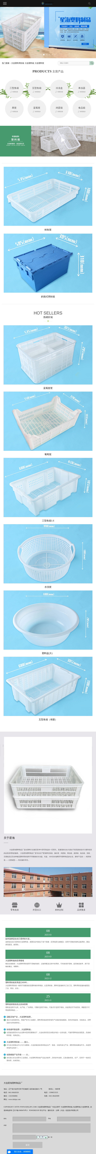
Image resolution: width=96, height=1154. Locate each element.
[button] (41, 54)
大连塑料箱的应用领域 (14, 961)
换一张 (50, 1137)
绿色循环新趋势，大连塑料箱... (19, 1029)
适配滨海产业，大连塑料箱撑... (19, 1017)
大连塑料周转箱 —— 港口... (18, 1042)
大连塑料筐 (39, 63)
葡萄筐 (48, 454)
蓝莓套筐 (48, 388)
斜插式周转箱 (48, 296)
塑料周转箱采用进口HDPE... (16, 982)
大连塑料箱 (29, 63)
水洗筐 (48, 587)
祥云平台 (43, 1110)
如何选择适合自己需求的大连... (18, 939)
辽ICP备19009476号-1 (20, 1110)
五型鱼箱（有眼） (48, 719)
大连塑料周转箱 (17, 63)
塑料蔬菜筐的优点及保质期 (16, 1004)
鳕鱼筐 (48, 229)
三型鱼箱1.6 (48, 520)
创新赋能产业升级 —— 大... (18, 1055)
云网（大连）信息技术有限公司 (67, 1110)
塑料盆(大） (48, 653)
